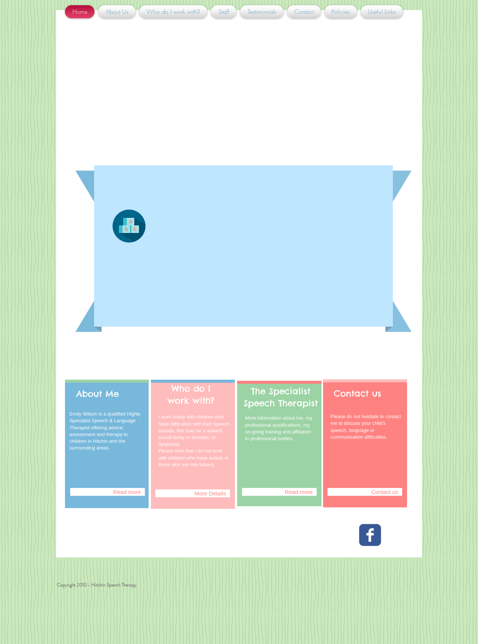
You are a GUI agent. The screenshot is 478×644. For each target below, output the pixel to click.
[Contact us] (365, 492)
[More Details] (192, 493)
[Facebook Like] (111, 549)
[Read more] (107, 492)
